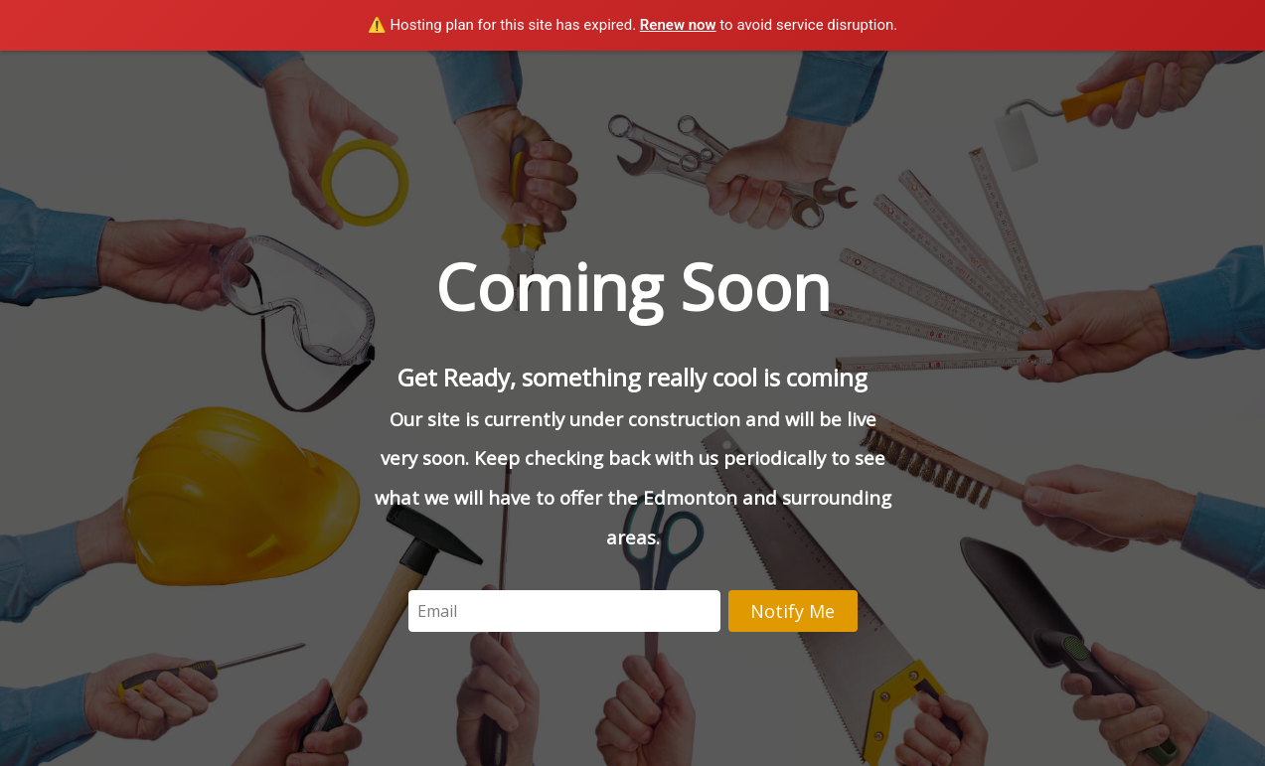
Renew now (678, 25)
